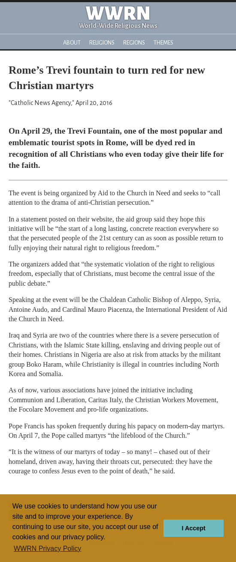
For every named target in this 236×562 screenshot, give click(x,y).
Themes (163, 42)
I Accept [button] (193, 528)
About (72, 42)
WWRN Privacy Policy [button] (47, 548)
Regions (134, 42)
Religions (102, 42)
